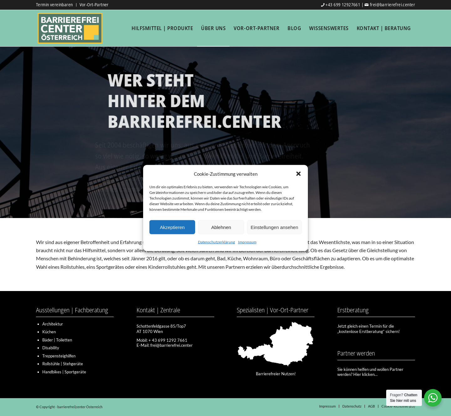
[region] (225, 132)
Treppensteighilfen (58, 355)
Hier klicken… (365, 374)
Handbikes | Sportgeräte (64, 371)
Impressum (247, 242)
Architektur (52, 323)
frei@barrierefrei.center (392, 5)
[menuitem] (56, 5)
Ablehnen (221, 227)
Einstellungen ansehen (274, 227)
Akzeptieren (172, 227)
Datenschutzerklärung (216, 242)
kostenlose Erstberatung (361, 331)
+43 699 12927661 (342, 5)
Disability (50, 347)
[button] (298, 174)
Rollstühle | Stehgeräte (62, 363)
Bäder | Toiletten (57, 339)
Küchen (49, 331)
